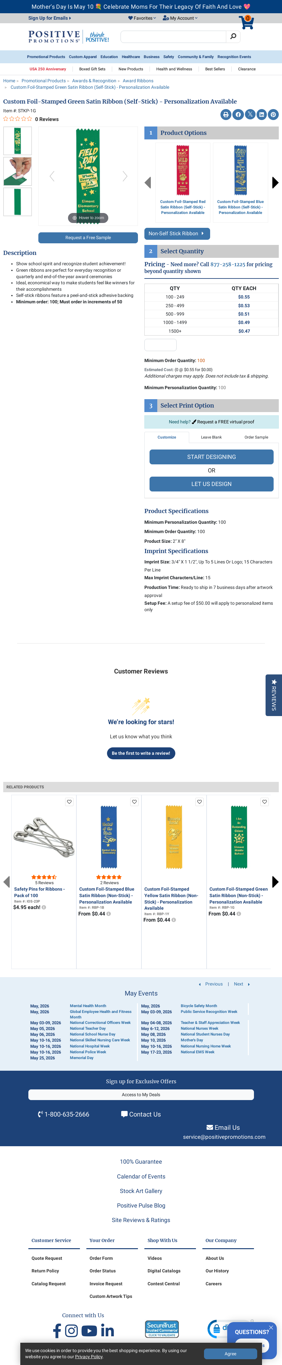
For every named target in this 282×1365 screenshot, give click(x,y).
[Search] (233, 37)
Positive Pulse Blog (141, 1205)
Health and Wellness (174, 69)
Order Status (103, 1270)
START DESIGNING (211, 456)
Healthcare (131, 57)
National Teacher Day (88, 1028)
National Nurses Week (199, 1028)
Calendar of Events (141, 1176)
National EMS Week (197, 1052)
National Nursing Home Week (206, 1046)
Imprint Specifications (176, 551)
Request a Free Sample (88, 237)
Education (109, 57)
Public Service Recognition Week (209, 1011)
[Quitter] (271, 1326)
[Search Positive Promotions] (174, 37)
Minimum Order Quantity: (174, 360)
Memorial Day (81, 1058)
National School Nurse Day (92, 1034)
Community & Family (196, 57)
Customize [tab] (167, 437)
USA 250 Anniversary (48, 69)
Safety (168, 57)
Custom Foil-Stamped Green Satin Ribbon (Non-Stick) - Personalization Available (238, 895)
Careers (214, 1283)
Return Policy (45, 1270)
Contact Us (145, 1114)
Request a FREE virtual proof (223, 421)
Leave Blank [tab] (211, 437)
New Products (131, 69)
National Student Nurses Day (205, 1034)
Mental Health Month (88, 1006)
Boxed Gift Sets (92, 69)
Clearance (247, 69)
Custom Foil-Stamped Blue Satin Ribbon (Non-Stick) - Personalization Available (106, 895)
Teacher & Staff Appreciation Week (210, 1022)
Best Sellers (215, 69)
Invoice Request (106, 1283)
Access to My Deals (141, 1094)
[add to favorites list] (69, 802)
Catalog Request (49, 1283)
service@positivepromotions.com (224, 1137)
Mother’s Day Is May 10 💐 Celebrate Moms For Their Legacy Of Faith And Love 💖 (141, 6)
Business (152, 57)
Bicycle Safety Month (199, 1006)
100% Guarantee (141, 1161)
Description (19, 253)
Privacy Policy (88, 1356)
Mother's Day (192, 1040)
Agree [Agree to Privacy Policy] (230, 1353)
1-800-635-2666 (66, 1114)
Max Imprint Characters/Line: (174, 577)
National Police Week (88, 1052)
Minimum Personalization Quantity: (185, 387)
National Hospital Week (90, 1046)
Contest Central (164, 1283)
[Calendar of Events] (141, 1025)
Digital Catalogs (164, 1270)
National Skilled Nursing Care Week (100, 1040)
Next (275, 182)
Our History (217, 1270)
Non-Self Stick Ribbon (177, 233)
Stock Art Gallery (141, 1191)
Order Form (101, 1258)
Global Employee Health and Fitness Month (100, 1014)
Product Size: (158, 541)
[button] (142, 18)
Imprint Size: (157, 561)
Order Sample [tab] (256, 437)
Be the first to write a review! (141, 753)
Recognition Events (234, 57)
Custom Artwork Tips (111, 1296)
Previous (147, 182)
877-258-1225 (227, 264)
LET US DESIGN (211, 483)
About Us (215, 1258)
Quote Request (47, 1258)
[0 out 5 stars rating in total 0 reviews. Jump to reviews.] (31, 119)
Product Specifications (176, 511)
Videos (155, 1258)
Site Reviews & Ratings (141, 1220)
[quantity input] (160, 345)
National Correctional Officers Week (100, 1022)
